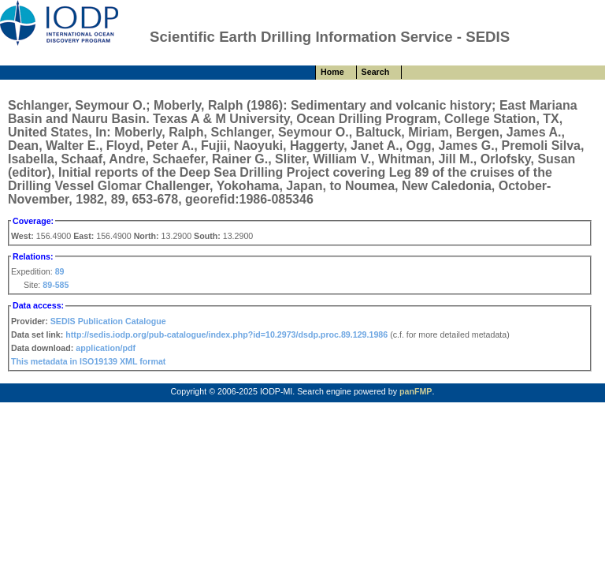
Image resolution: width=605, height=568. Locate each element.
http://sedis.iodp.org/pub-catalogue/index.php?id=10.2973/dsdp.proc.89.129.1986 (226, 334)
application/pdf (105, 348)
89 (60, 271)
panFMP (415, 391)
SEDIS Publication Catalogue (108, 321)
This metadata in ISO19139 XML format (88, 361)
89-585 (56, 285)
